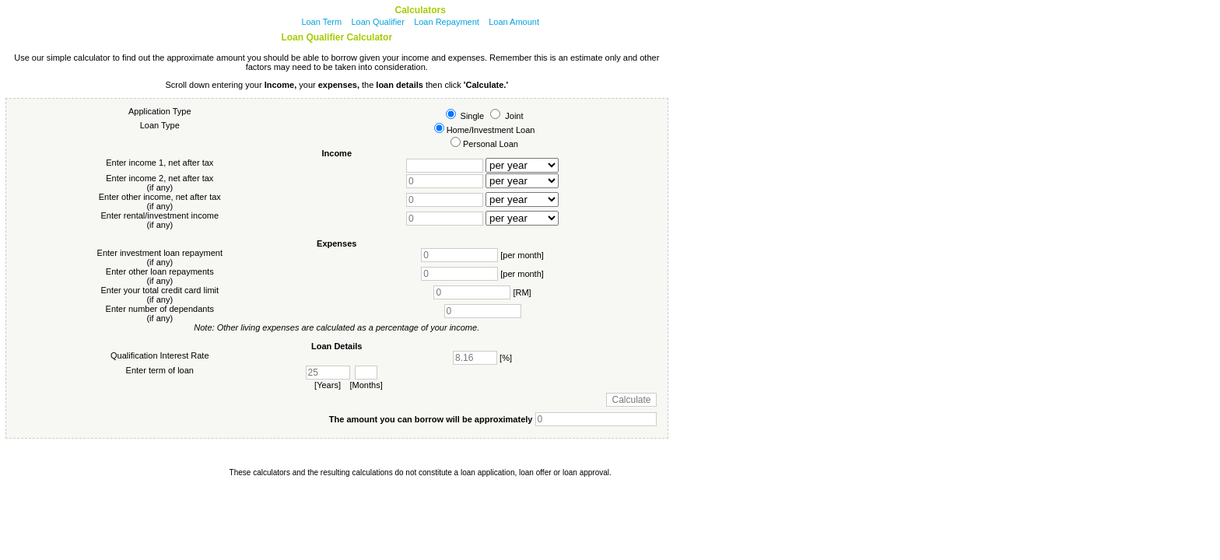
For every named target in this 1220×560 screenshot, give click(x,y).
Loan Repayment (446, 21)
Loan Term (321, 21)
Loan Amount (514, 21)
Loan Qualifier (378, 21)
